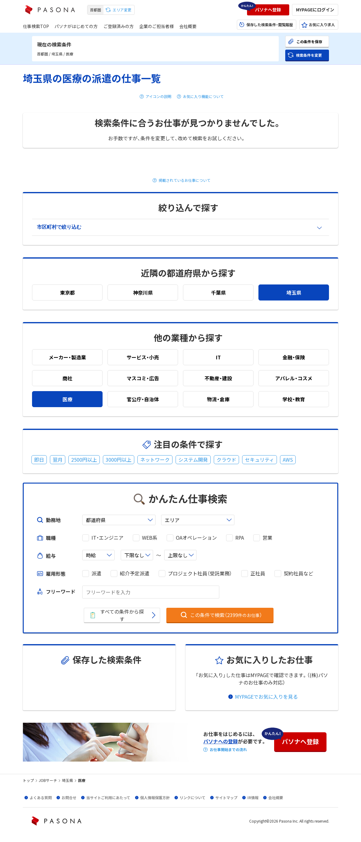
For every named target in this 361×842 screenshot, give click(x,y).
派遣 (96, 573)
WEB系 (149, 537)
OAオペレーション (196, 537)
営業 (267, 537)
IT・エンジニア (107, 537)
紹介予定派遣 (134, 573)
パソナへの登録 (220, 741)
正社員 (257, 573)
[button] (268, 9)
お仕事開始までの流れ (228, 749)
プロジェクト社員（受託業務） (200, 573)
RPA (239, 537)
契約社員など (298, 573)
